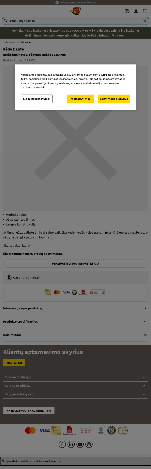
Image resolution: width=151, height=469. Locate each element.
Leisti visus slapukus (114, 99)
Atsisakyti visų (81, 99)
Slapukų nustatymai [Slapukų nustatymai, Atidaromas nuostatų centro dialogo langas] (36, 99)
